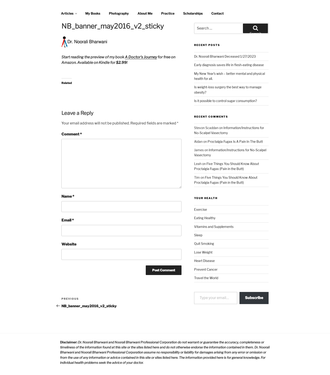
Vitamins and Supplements (214, 227)
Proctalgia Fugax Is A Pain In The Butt (235, 141)
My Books (92, 13)
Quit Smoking (204, 244)
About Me (145, 13)
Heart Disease (204, 261)
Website (68, 244)
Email (67, 220)
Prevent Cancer (205, 269)
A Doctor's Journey (141, 57)
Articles (69, 13)
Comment (71, 134)
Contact (217, 13)
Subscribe (254, 298)
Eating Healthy (204, 218)
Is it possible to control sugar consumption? (225, 101)
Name (67, 196)
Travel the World (206, 278)
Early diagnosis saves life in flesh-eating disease (229, 65)
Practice (167, 13)
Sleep (198, 235)
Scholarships (193, 13)
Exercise (200, 209)
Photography (119, 13)
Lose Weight (203, 252)
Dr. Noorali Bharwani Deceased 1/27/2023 (225, 56)
